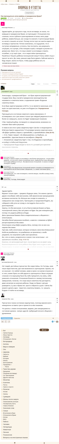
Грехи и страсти (8, 387)
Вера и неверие (9, 347)
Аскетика (6, 382)
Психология (7, 435)
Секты (5, 394)
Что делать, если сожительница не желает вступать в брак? (17, 75)
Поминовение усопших (10, 401)
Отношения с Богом (9, 339)
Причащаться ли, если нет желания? (11, 72)
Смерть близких (8, 406)
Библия (5, 356)
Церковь (6, 352)
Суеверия (6, 397)
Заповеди (6, 337)
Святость (6, 354)
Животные (7, 430)
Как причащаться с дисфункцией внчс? (12, 79)
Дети (4, 419)
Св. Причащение (28, 18)
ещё (44, 330)
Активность (54, 83)
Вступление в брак (9, 413)
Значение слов (8, 408)
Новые (38, 84)
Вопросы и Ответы (29, 7)
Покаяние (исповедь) (10, 373)
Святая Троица (8, 333)
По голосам (45, 84)
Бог (4, 331)
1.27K (5, 187)
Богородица (7, 341)
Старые (32, 84)
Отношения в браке (9, 415)
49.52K (11, 91)
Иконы (5, 360)
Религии (6, 389)
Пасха (7, 367)
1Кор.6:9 (38, 137)
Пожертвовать (29, 13)
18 (13, 27)
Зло (4, 349)
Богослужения (7, 362)
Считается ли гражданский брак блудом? (12, 74)
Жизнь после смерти (10, 399)
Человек (6, 424)
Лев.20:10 (50, 132)
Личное (6, 432)
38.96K (12, 299)
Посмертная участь (9, 404)
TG (54, 321)
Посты (5, 385)
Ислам (5, 391)
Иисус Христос (8, 335)
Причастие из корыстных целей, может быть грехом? (15, 77)
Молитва (6, 380)
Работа (5, 422)
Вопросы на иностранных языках (15, 437)
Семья (5, 411)
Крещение (6, 371)
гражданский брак (7, 19)
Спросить (17, 318)
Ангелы (6, 344)
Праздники (6, 364)
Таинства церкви (9, 369)
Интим (5, 417)
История (6, 358)
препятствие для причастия (19, 19)
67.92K (15, 262)
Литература (7, 427)
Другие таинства (8, 377)
